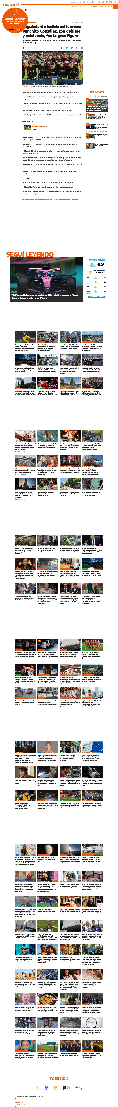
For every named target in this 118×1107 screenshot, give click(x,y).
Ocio (105, 7)
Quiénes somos (19, 1102)
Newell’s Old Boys (42, 199)
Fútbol (75, 199)
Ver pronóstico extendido (97, 296)
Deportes (100, 7)
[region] (59, 15)
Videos (110, 7)
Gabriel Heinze (28, 199)
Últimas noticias (74, 7)
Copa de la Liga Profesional (60, 199)
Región (87, 7)
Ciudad (82, 7)
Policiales (94, 7)
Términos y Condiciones (22, 1104)
